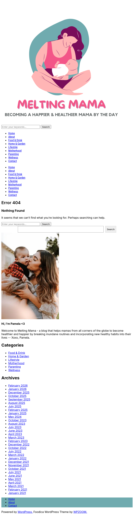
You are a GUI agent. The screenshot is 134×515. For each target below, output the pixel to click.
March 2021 (16, 486)
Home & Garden (16, 143)
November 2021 (18, 465)
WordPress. (25, 512)
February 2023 (18, 441)
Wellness (13, 157)
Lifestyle (13, 147)
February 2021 (17, 489)
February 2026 (18, 385)
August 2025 (16, 403)
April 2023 (15, 434)
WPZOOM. (80, 512)
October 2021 (17, 468)
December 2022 (18, 444)
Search (111, 229)
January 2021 (17, 493)
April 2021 (14, 482)
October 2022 (17, 448)
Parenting (13, 154)
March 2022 (16, 455)
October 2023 (17, 420)
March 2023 (16, 437)
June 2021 (15, 475)
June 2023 (15, 430)
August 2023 (16, 423)
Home (11, 133)
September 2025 (19, 399)
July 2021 (14, 472)
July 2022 (14, 451)
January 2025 (17, 413)
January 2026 (17, 389)
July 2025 (14, 406)
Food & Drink (15, 140)
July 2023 (14, 427)
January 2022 (17, 458)
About (11, 136)
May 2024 (14, 416)
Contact (12, 161)
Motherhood (15, 150)
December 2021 (18, 462)
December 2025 (18, 392)
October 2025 (17, 396)
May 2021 (14, 479)
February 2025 (17, 410)
